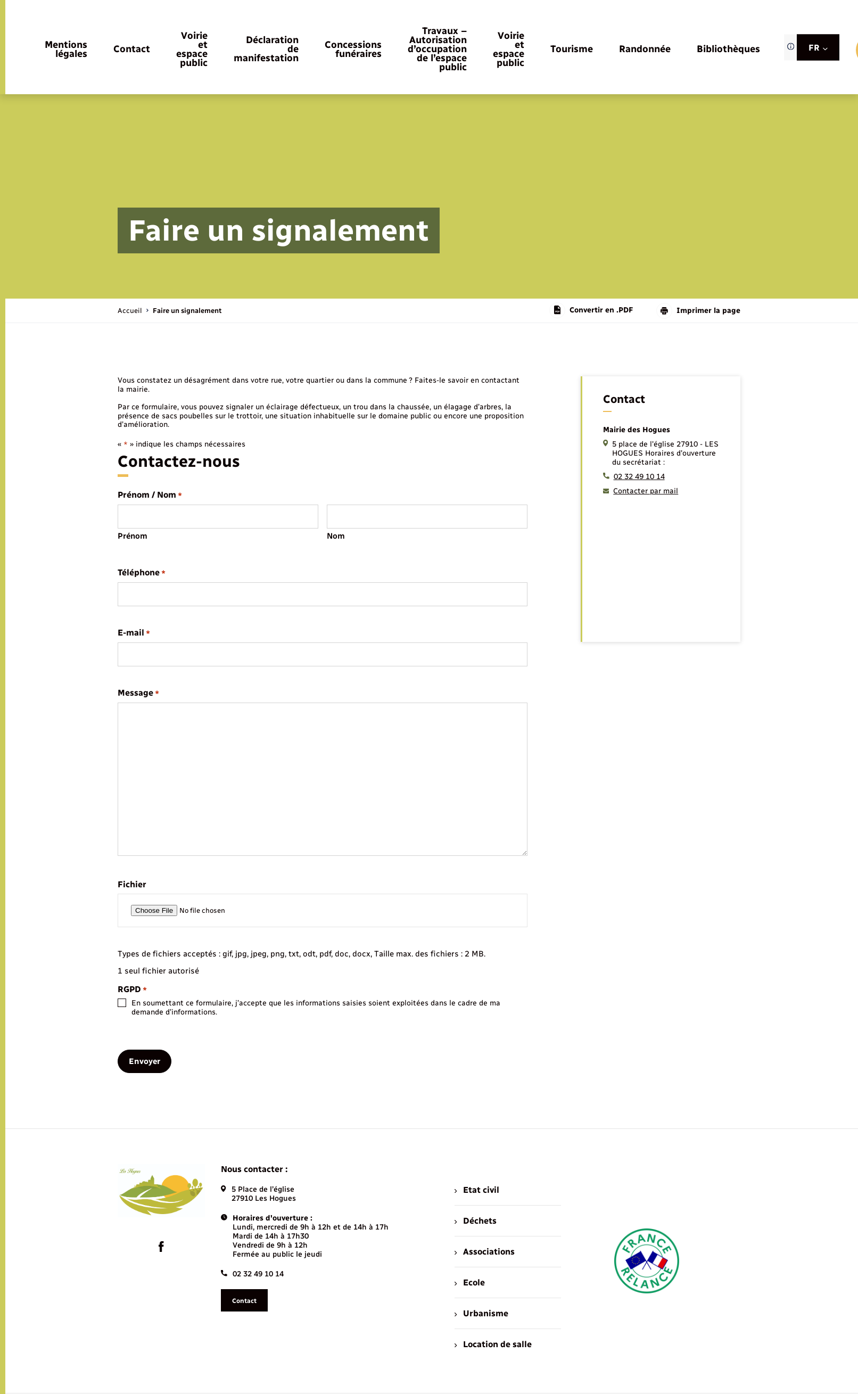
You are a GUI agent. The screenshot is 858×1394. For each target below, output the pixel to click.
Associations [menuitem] (484, 1252)
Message (138, 693)
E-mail (134, 633)
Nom (336, 536)
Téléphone (142, 573)
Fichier (132, 884)
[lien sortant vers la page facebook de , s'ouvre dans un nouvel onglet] (161, 1247)
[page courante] (187, 311)
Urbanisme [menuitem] (481, 1313)
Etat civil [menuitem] (477, 1190)
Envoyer (144, 1061)
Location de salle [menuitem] (493, 1344)
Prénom (132, 536)
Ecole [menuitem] (469, 1282)
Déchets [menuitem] (475, 1221)
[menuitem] (66, 50)
